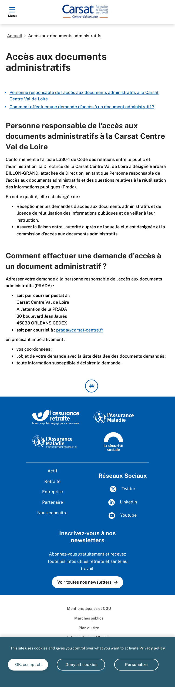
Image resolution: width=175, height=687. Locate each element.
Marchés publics (88, 618)
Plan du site (89, 628)
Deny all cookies (80, 664)
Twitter (122, 489)
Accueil (14, 35)
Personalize (136, 664)
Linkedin (122, 502)
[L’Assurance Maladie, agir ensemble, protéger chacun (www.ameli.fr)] (113, 417)
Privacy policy (152, 648)
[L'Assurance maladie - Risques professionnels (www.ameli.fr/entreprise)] (54, 441)
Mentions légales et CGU (89, 608)
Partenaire (52, 502)
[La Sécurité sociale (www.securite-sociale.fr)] (113, 441)
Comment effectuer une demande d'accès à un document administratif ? (81, 106)
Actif (52, 470)
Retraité (52, 481)
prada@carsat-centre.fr (79, 330)
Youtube (123, 515)
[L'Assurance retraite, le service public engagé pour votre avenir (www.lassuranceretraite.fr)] (55, 417)
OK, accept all (28, 664)
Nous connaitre (52, 512)
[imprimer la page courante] (91, 386)
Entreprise (52, 491)
